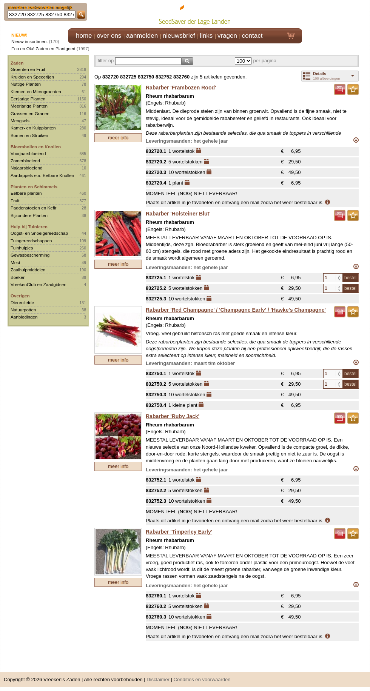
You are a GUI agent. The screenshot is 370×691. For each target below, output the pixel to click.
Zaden (17, 62)
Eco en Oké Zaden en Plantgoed (43, 48)
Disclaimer (158, 679)
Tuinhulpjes (22, 247)
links (206, 35)
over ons (109, 35)
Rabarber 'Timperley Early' (179, 532)
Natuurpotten (23, 309)
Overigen (20, 295)
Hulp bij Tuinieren (29, 226)
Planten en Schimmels (34, 186)
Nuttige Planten (26, 84)
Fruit (15, 200)
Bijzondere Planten (29, 215)
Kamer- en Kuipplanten (33, 127)
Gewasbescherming (30, 254)
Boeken (18, 277)
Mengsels (20, 120)
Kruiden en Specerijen (32, 76)
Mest (15, 262)
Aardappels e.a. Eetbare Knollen (42, 175)
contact (252, 35)
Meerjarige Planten (29, 105)
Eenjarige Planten (28, 98)
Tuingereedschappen (31, 240)
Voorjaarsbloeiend (28, 153)
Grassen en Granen (30, 113)
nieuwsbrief (179, 35)
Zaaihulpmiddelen (28, 269)
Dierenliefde (22, 302)
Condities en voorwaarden (202, 679)
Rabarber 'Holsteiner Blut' (178, 214)
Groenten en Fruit (28, 69)
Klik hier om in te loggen (336, 14)
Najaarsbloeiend (26, 167)
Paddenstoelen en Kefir (34, 207)
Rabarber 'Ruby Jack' (172, 416)
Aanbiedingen (24, 316)
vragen (227, 35)
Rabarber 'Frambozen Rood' (181, 88)
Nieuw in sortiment (29, 41)
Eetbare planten (26, 193)
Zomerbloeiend (25, 160)
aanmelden (142, 35)
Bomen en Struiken (29, 135)
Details (319, 73)
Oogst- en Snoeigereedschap (39, 233)
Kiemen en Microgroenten (36, 91)
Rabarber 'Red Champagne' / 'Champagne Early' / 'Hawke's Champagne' (236, 310)
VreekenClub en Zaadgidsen (38, 284)
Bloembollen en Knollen (36, 146)
